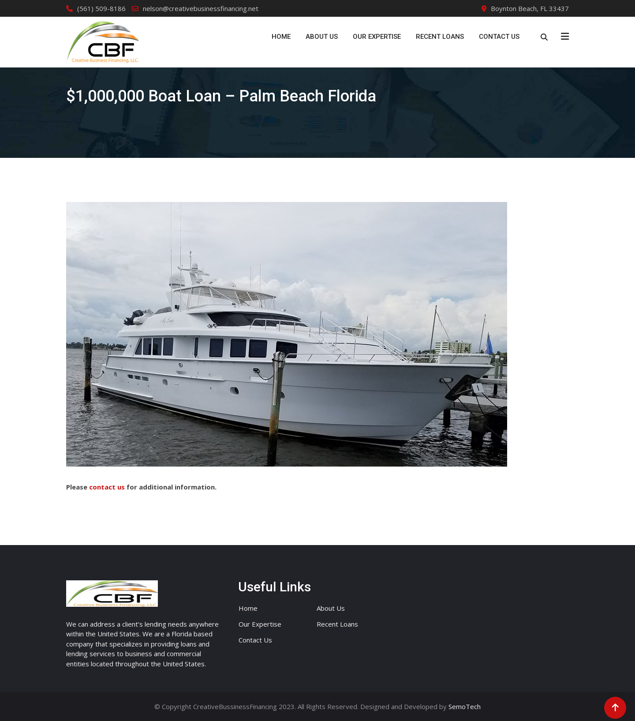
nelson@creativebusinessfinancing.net (200, 8)
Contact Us (499, 37)
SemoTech (464, 706)
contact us (107, 486)
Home (281, 37)
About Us (322, 37)
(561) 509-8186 (101, 8)
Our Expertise (377, 37)
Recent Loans (440, 37)
